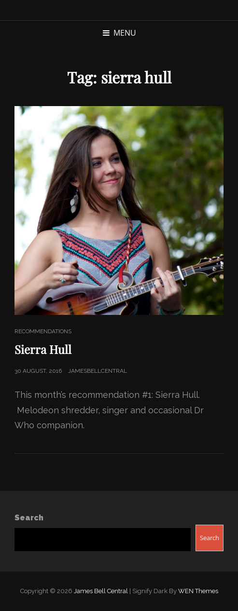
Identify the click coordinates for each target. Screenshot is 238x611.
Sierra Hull (42, 349)
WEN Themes (198, 591)
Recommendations (42, 331)
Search (28, 517)
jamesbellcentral (97, 370)
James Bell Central (101, 591)
